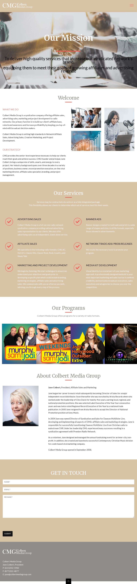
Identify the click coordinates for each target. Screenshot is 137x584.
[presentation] (23, 528)
